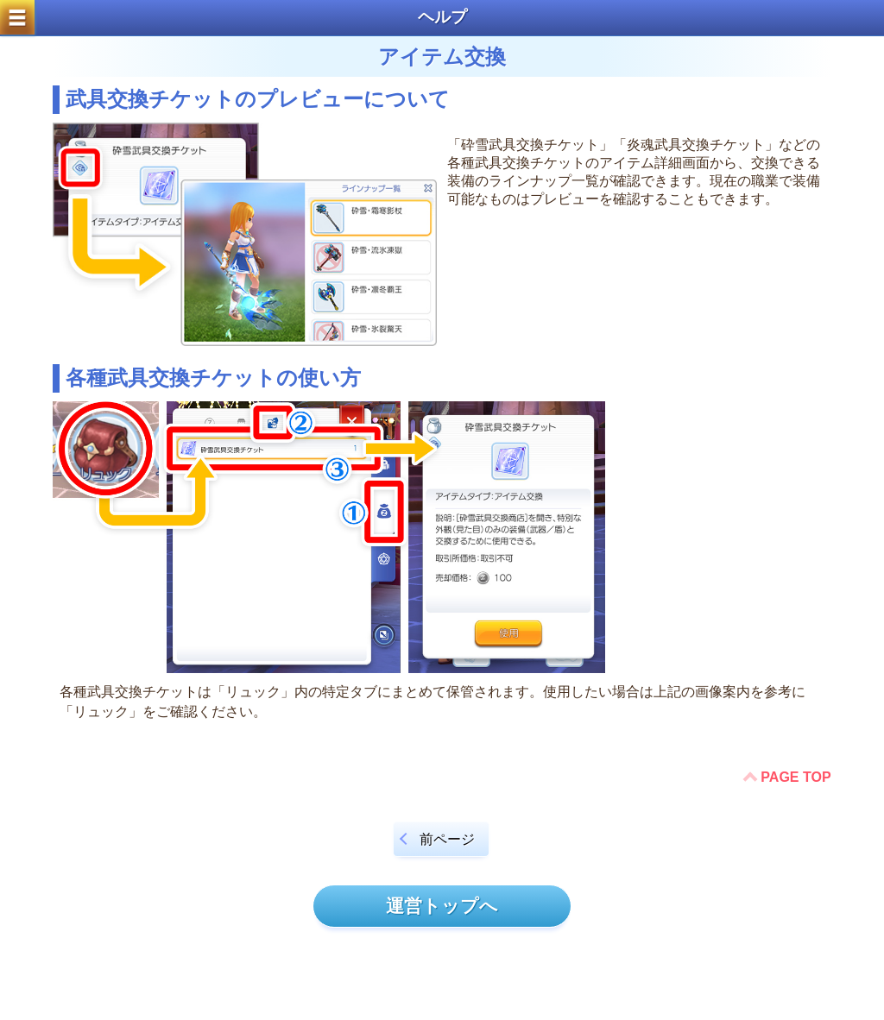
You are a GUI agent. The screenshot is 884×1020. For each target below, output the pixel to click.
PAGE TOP (795, 777)
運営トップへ (442, 906)
